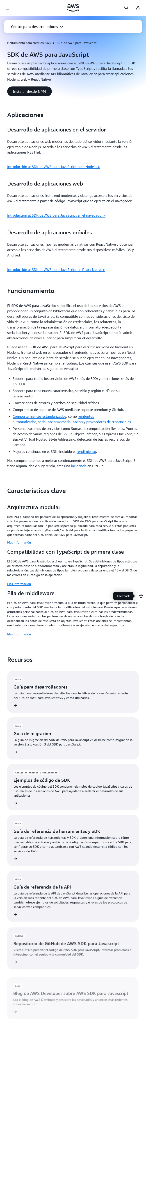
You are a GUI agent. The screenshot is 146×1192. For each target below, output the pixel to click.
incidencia (79, 466)
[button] (37, 27)
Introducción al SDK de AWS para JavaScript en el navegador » (56, 215)
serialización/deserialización (60, 421)
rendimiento (86, 451)
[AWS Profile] (137, 8)
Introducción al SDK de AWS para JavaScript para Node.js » (53, 166)
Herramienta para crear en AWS (29, 43)
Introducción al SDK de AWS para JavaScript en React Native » (56, 269)
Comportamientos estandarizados (39, 416)
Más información (19, 542)
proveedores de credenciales (108, 421)
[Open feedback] (141, 596)
